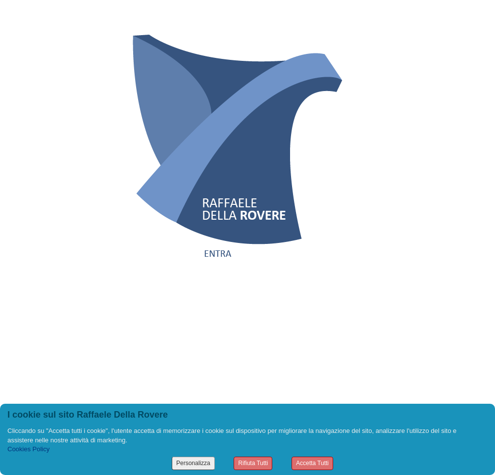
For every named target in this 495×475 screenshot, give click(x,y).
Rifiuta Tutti (253, 463)
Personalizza (193, 463)
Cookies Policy (28, 449)
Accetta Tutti (312, 463)
